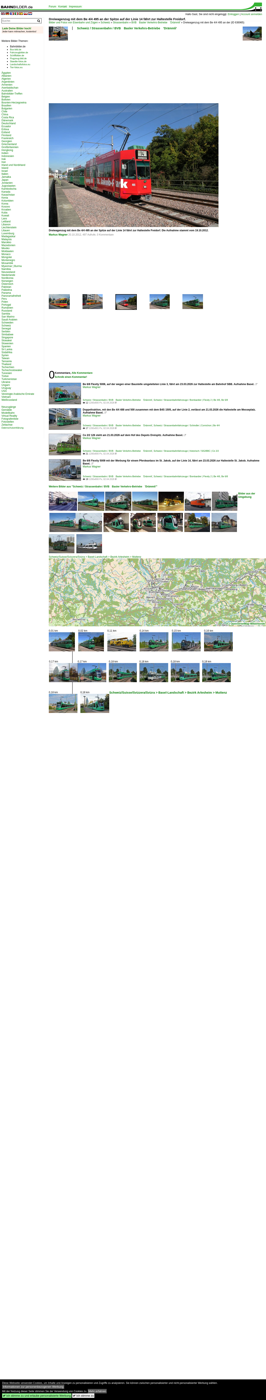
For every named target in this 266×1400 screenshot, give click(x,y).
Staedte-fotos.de (18, 61)
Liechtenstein (9, 227)
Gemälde (6, 409)
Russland (6, 310)
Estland (5, 132)
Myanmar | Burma (11, 266)
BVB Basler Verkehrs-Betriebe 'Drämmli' (156, 22)
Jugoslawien (8, 185)
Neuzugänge (8, 406)
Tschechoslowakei (11, 370)
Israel (4, 170)
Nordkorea (7, 278)
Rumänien (7, 307)
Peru (4, 298)
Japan (4, 179)
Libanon (6, 224)
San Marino (7, 316)
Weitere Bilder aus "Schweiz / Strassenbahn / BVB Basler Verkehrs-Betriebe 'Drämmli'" (103, 486)
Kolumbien (7, 200)
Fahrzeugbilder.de (19, 52)
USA (4, 391)
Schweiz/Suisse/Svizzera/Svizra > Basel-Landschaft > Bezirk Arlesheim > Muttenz (95, 556)
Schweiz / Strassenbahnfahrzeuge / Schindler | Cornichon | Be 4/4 (187, 425)
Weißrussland (9, 399)
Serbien (5, 331)
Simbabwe (7, 334)
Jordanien (7, 182)
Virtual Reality (9, 415)
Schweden (7, 322)
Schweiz (105, 22)
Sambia (5, 313)
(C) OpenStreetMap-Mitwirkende (245, 623)
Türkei (4, 376)
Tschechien (7, 367)
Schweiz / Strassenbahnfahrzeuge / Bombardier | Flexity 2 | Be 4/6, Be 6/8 (191, 400)
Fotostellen (7, 421)
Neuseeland (8, 272)
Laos (4, 218)
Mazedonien (8, 245)
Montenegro (8, 260)
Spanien (6, 346)
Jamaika (6, 176)
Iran (3, 162)
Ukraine (5, 382)
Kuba (4, 212)
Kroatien (6, 209)
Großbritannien (9, 147)
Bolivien (5, 99)
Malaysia (6, 239)
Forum (52, 6)
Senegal (6, 328)
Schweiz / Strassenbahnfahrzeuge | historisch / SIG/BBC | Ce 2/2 (186, 451)
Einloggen (233, 14)
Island (4, 168)
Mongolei (6, 257)
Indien (4, 153)
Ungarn (5, 385)
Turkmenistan (9, 379)
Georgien (6, 141)
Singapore (7, 337)
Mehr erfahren (97, 1391)
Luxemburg (7, 233)
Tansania (6, 361)
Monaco (6, 254)
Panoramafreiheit (11, 295)
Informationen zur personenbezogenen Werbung (33, 1386)
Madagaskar (8, 236)
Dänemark (7, 120)
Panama (6, 292)
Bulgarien (6, 108)
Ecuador (6, 126)
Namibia (6, 269)
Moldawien (7, 251)
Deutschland (8, 123)
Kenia (4, 197)
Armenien (6, 84)
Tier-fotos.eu (16, 67)
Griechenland (9, 144)
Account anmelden (251, 14)
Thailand (6, 364)
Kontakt (62, 6)
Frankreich (7, 138)
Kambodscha (8, 188)
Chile (4, 111)
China (4, 114)
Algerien (6, 78)
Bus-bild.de (15, 49)
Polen (4, 301)
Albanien (6, 75)
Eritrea (5, 129)
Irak (3, 159)
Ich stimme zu (83, 1395)
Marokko (6, 242)
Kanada (5, 191)
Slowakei (6, 340)
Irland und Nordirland (13, 165)
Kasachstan (8, 194)
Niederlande (8, 275)
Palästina (6, 289)
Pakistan (6, 286)
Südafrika (6, 352)
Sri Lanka (6, 349)
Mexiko (5, 248)
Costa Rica (7, 117)
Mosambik (7, 263)
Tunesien (6, 373)
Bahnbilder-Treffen (11, 93)
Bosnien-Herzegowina (13, 102)
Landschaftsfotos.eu (20, 64)
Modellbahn (8, 412)
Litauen (5, 230)
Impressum (75, 6)
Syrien (5, 355)
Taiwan (5, 358)
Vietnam (6, 396)
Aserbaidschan (9, 87)
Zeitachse (7, 424)
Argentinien (7, 81)
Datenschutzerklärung (12, 427)
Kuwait (5, 215)
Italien (4, 173)
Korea (4, 203)
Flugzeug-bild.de (18, 58)
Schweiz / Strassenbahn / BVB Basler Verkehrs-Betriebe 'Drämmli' (127, 28)
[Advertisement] (81, 68)
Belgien (5, 96)
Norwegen (7, 280)
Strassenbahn (121, 22)
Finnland (6, 135)
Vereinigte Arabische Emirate (17, 393)
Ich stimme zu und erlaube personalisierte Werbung (37, 1395)
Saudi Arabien (9, 319)
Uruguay (6, 388)
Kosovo (5, 206)
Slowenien (7, 343)
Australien (7, 90)
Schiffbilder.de (17, 55)
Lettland (6, 221)
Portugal (6, 304)
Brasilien (6, 105)
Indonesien (7, 156)
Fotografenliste (9, 418)
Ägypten (6, 72)
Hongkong (7, 150)
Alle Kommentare (81, 372)
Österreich (7, 283)
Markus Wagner (58, 234)
